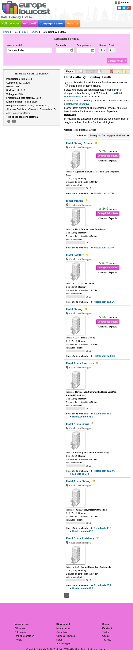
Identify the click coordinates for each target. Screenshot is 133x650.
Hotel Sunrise (74, 200)
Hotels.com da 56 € (104, 356)
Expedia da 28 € (102, 585)
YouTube (106, 639)
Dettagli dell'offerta (107, 155)
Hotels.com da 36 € (104, 247)
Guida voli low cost (65, 636)
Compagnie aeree (51, 23)
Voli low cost (10, 23)
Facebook (107, 628)
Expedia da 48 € (102, 528)
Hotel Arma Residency (80, 538)
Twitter (105, 632)
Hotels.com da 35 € (104, 193)
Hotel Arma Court (77, 423)
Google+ (106, 636)
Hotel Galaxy (74, 309)
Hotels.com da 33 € (104, 471)
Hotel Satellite (75, 254)
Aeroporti (29, 23)
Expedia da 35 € (102, 413)
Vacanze (72, 23)
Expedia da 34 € (80, 474)
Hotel (59, 639)
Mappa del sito (63, 628)
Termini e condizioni (24, 636)
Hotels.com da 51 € (104, 302)
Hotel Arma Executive (77, 104)
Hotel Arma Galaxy (78, 481)
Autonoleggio (63, 643)
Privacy (18, 639)
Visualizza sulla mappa (80, 147)
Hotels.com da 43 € (82, 588)
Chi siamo (19, 628)
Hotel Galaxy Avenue (79, 143)
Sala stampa (20, 632)
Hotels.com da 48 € (82, 531)
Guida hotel (62, 632)
